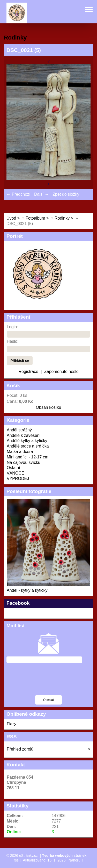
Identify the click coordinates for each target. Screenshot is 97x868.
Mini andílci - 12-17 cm (27, 457)
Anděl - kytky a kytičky (27, 590)
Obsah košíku (48, 407)
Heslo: (12, 341)
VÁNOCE (15, 473)
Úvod (11, 218)
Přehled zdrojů (20, 749)
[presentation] (45, 682)
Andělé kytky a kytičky (27, 440)
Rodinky (63, 218)
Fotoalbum (35, 218)
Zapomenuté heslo (61, 371)
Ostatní (13, 467)
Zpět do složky (66, 194)
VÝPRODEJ (18, 478)
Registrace (28, 371)
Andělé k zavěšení (24, 435)
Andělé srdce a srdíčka (28, 446)
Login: (12, 327)
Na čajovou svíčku (23, 462)
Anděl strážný (19, 430)
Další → (41, 194)
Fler (11, 724)
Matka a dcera (20, 451)
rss (16, 860)
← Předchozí (18, 194)
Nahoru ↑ (76, 860)
